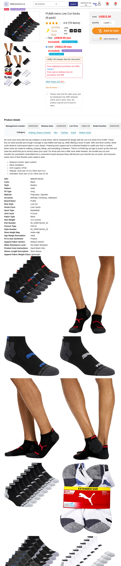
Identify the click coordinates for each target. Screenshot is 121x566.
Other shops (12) (55, 82)
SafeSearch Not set (86, 4)
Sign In (95, 4)
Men (56, 132)
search (73, 4)
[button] (115, 3)
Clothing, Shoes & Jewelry (39, 132)
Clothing (64, 132)
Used (65, 50)
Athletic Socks (85, 132)
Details (50, 69)
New (63, 39)
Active (73, 132)
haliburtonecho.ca (17, 4)
